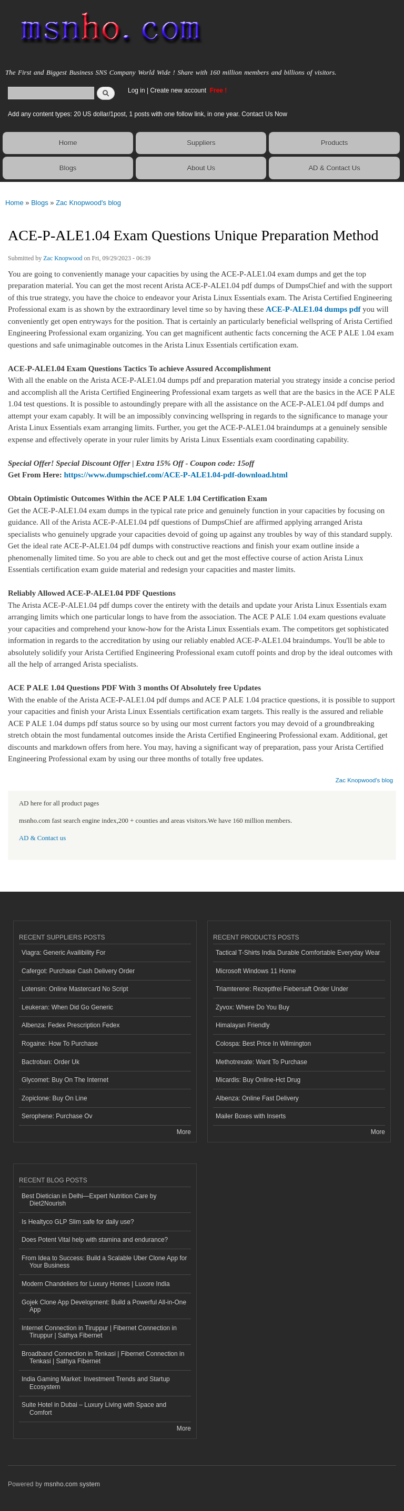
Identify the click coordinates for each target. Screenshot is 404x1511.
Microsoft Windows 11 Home (256, 971)
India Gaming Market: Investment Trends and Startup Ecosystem (96, 1382)
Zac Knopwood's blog (88, 203)
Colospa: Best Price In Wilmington (263, 1043)
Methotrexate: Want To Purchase (261, 1062)
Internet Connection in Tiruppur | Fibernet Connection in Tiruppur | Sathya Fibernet (99, 1331)
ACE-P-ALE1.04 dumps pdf (313, 309)
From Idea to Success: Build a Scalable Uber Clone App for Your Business (104, 1261)
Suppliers (201, 143)
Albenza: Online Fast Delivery (257, 1098)
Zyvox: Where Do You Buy (252, 1007)
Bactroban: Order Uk (50, 1062)
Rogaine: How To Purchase (60, 1043)
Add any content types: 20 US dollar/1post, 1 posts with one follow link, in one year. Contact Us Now (147, 114)
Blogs (68, 168)
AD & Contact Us (334, 168)
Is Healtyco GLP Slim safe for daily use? (78, 1222)
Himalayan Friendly (243, 1025)
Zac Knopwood (62, 258)
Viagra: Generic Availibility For (63, 952)
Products (334, 143)
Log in (136, 90)
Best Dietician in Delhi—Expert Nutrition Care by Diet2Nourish (89, 1199)
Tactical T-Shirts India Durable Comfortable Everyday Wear (298, 952)
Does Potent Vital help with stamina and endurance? (95, 1239)
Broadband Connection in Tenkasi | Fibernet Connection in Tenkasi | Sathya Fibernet (103, 1357)
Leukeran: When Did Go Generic (67, 1007)
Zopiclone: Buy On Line (54, 1098)
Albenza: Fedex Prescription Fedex (71, 1025)
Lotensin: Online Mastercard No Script (75, 989)
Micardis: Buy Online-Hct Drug (258, 1080)
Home (68, 143)
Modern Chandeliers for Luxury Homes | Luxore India (96, 1284)
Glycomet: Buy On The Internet (65, 1080)
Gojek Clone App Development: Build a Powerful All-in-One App (104, 1306)
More (184, 1132)
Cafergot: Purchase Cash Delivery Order (78, 971)
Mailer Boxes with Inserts (251, 1116)
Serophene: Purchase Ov (57, 1116)
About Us (201, 168)
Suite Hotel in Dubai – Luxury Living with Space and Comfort (94, 1408)
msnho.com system (72, 1484)
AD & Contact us (42, 838)
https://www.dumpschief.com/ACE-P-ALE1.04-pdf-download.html (175, 475)
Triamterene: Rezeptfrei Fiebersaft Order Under (282, 989)
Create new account (179, 90)
